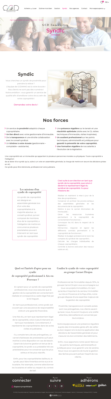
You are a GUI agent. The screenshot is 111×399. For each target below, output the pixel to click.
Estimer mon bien (45, 8)
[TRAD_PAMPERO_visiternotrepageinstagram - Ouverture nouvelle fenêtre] (61, 386)
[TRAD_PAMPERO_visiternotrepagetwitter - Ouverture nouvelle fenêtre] (55, 386)
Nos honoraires (49, 392)
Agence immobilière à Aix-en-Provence (23, 20)
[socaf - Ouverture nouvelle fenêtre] (78, 385)
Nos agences (74, 8)
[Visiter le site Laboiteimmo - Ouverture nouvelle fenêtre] (55, 396)
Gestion (57, 8)
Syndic (64, 8)
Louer (34, 8)
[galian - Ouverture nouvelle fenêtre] (102, 385)
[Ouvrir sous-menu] (31, 8)
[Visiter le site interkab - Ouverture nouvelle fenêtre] (91, 385)
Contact (84, 8)
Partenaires (79, 392)
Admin (73, 392)
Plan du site (58, 392)
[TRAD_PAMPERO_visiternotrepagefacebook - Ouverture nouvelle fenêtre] (49, 386)
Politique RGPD (88, 392)
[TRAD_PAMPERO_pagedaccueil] (11, 12)
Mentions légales (66, 392)
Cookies (95, 392)
